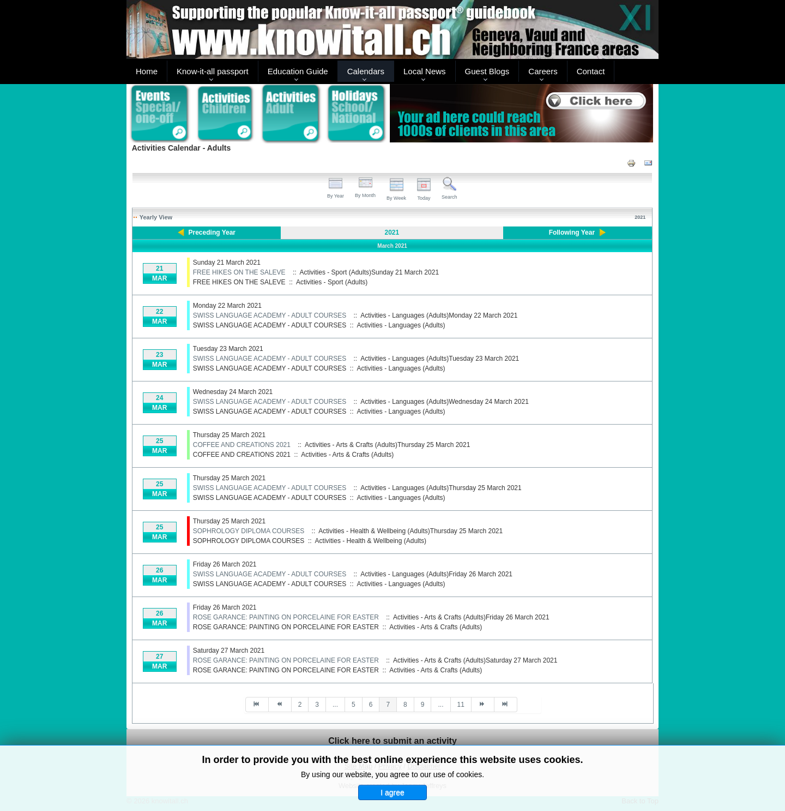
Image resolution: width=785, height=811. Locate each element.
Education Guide (298, 71)
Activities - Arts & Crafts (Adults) (347, 454)
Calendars (365, 71)
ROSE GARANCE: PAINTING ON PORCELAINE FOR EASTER (286, 617)
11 (460, 704)
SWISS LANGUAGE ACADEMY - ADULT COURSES (269, 315)
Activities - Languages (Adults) (401, 325)
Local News (424, 71)
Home (147, 71)
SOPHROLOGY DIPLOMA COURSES (249, 531)
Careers (542, 71)
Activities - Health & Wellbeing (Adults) (371, 541)
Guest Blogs (487, 71)
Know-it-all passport (213, 71)
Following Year (572, 232)
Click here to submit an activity (392, 741)
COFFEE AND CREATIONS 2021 (242, 445)
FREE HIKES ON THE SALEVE (239, 272)
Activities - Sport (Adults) (331, 282)
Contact (591, 71)
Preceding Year (212, 232)
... (335, 704)
